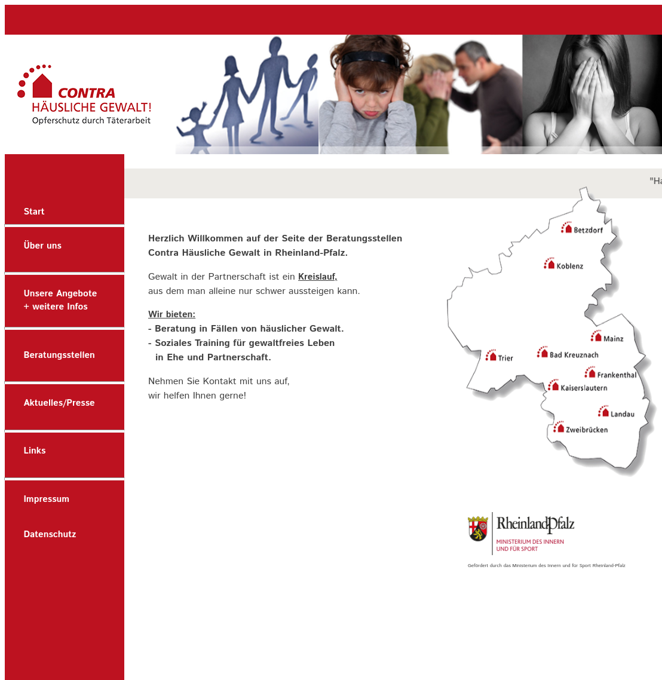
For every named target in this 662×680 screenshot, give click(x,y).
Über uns (42, 246)
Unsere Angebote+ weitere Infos (60, 300)
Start (33, 212)
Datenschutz (49, 534)
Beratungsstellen (58, 355)
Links (34, 451)
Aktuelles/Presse (58, 403)
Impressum (46, 499)
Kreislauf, (317, 277)
